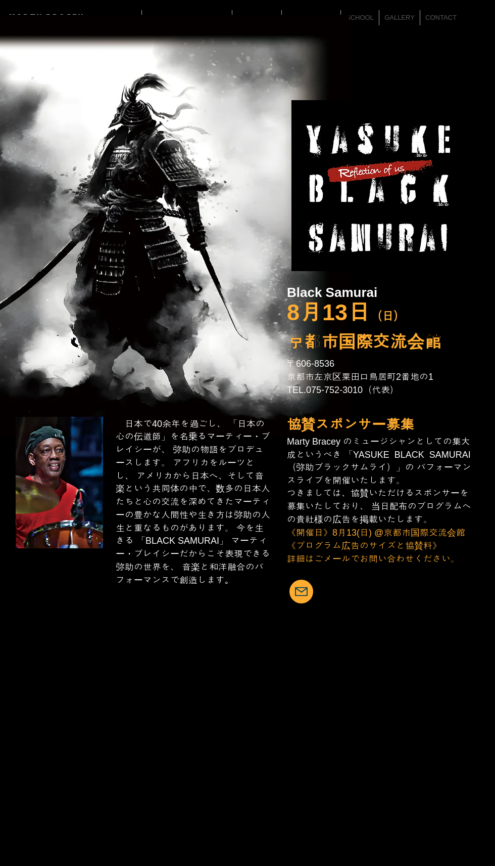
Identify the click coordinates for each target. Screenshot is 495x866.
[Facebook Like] (467, 739)
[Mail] (301, 591)
